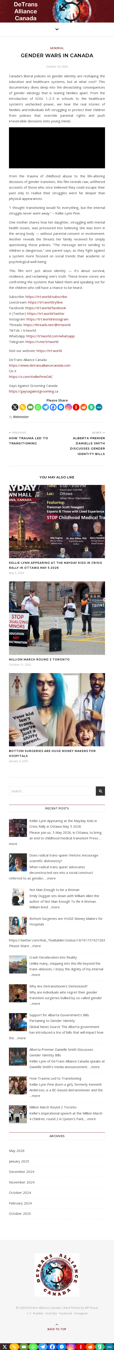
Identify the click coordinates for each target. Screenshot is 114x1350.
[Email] (30, 407)
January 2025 (19, 1161)
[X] (15, 407)
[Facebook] (53, 407)
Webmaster (21, 417)
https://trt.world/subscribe (46, 296)
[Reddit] (83, 407)
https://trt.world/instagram (47, 319)
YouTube (51, 1313)
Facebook (65, 1313)
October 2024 (20, 1192)
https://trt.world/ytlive (45, 302)
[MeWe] (99, 407)
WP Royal (91, 1308)
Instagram (81, 1313)
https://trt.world (49, 350)
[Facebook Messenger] (60, 407)
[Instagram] (68, 407)
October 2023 (20, 1213)
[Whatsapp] (38, 407)
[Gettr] (76, 407)
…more (50, 878)
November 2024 (22, 1182)
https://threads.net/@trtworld (47, 324)
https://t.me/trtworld (42, 341)
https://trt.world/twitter (46, 313)
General (57, 48)
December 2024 (21, 1171)
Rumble (38, 1313)
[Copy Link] (22, 407)
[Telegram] (45, 407)
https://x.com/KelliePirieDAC (31, 376)
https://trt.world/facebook (45, 308)
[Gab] (91, 407)
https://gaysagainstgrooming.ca (33, 391)
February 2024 (20, 1203)
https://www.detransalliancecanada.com (39, 365)
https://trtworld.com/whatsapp (50, 336)
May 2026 (16, 1150)
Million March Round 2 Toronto (39, 659)
